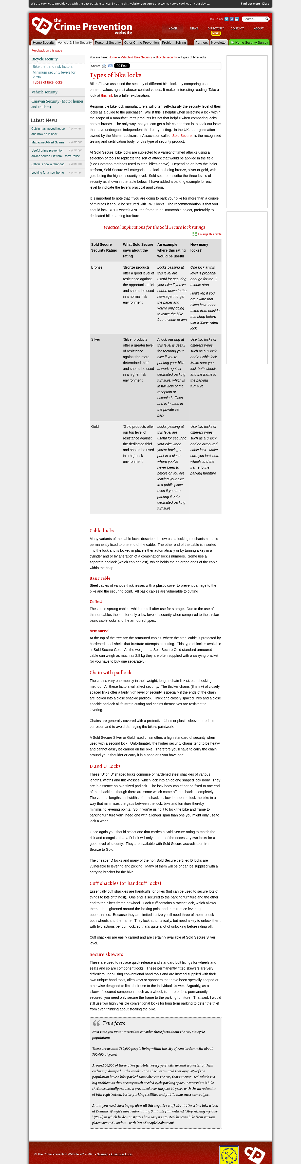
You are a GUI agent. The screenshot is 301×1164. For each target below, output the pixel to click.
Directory (216, 28)
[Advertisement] (247, 131)
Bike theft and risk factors (52, 66)
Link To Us (216, 19)
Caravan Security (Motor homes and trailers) (57, 103)
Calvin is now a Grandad (56, 163)
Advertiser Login (122, 1154)
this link (107, 95)
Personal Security (108, 42)
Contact (237, 28)
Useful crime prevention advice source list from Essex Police (56, 153)
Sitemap (102, 1154)
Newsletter (219, 42)
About (259, 28)
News (194, 28)
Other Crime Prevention (141, 42)
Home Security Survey (251, 42)
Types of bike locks (48, 82)
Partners (201, 42)
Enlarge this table (209, 234)
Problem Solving (174, 42)
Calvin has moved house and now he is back (56, 131)
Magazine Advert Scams (56, 141)
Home (172, 28)
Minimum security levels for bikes (54, 74)
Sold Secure (182, 135)
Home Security (43, 42)
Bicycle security (44, 59)
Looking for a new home (56, 172)
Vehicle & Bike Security (75, 42)
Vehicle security (44, 92)
